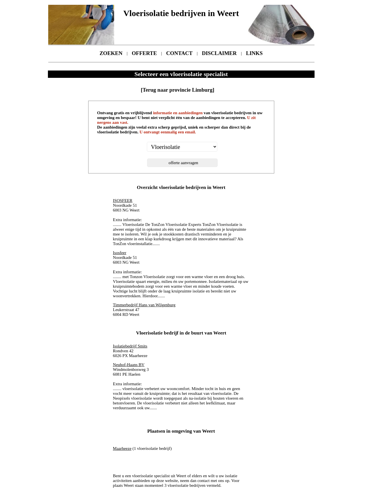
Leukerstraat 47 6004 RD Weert (144, 310)
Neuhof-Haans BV (129, 364)
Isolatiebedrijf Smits (130, 346)
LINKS (254, 53)
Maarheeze (122, 448)
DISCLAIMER (219, 53)
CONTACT (179, 53)
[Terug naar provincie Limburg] (177, 90)
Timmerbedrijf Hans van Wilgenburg (144, 305)
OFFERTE (144, 53)
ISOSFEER (122, 200)
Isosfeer (119, 252)
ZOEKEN (110, 53)
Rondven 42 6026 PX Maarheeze (130, 351)
